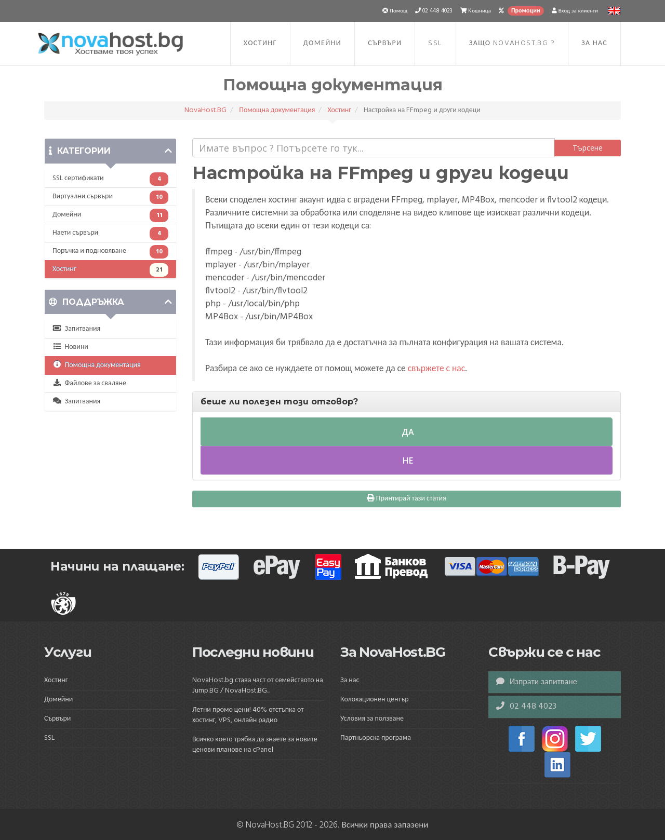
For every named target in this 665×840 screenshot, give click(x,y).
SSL (435, 43)
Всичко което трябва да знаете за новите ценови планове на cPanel (254, 745)
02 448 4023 (526, 706)
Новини (70, 347)
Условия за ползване (372, 719)
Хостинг (260, 43)
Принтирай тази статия (406, 499)
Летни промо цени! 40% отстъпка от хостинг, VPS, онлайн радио (248, 715)
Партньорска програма (375, 738)
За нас (594, 43)
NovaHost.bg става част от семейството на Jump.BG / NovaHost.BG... (257, 685)
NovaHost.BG (205, 110)
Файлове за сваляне (89, 383)
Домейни (322, 43)
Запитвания (76, 329)
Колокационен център (374, 700)
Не (407, 460)
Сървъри (385, 43)
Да (407, 432)
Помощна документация (277, 110)
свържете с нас (436, 369)
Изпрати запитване (536, 682)
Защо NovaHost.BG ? (512, 43)
